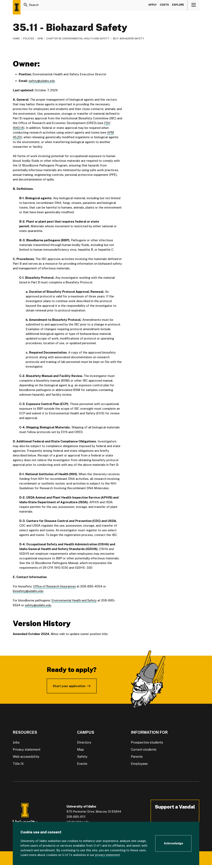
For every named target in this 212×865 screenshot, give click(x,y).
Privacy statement (26, 749)
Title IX (18, 763)
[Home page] (17, 7)
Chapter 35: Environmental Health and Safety (77, 38)
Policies (28, 38)
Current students (143, 749)
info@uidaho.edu (78, 821)
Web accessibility (26, 756)
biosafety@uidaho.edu (28, 590)
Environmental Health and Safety (75, 600)
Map (80, 749)
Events (82, 763)
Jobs (16, 742)
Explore (178, 5)
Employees (139, 763)
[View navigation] (193, 5)
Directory (84, 742)
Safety (82, 756)
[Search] (26, 5)
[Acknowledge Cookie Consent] (173, 843)
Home (16, 38)
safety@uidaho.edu (42, 81)
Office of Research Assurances (55, 586)
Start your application (69, 685)
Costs (164, 5)
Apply (152, 5)
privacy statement (108, 855)
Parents (137, 756)
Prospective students (147, 742)
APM (40, 38)
